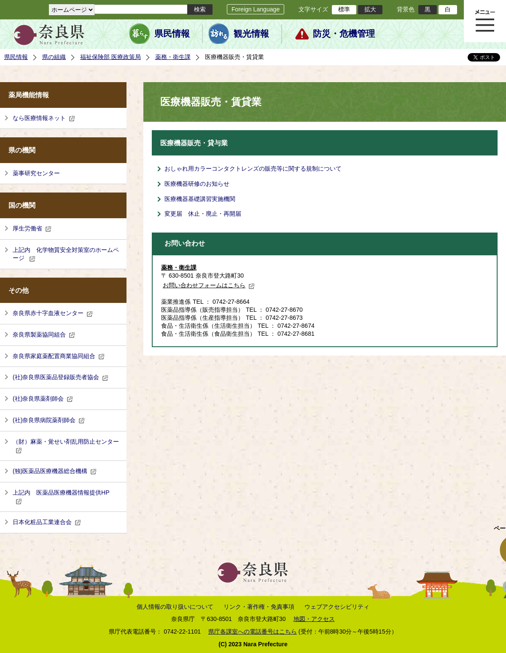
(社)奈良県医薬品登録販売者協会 (60, 377)
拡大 (370, 9)
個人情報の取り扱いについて (175, 606)
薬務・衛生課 (173, 57)
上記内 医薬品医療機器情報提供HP (61, 496)
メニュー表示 (485, 21)
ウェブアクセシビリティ (336, 606)
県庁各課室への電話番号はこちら (252, 631)
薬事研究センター (36, 173)
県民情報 (172, 34)
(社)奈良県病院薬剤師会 (49, 420)
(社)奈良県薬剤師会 (43, 398)
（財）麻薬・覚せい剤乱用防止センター (66, 445)
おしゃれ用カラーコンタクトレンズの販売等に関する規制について (253, 168)
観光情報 (251, 34)
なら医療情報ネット (44, 118)
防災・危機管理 (344, 34)
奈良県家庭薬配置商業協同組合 (59, 356)
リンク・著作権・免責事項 (258, 606)
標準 (344, 9)
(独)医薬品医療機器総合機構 (55, 471)
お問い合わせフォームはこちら (209, 285)
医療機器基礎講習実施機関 (199, 198)
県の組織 (54, 57)
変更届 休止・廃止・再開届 (202, 213)
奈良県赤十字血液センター (53, 313)
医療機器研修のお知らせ (196, 183)
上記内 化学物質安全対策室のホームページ (66, 254)
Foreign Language (255, 9)
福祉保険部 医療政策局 (110, 57)
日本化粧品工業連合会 (47, 522)
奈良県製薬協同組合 (44, 334)
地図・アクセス (314, 619)
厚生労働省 (32, 228)
